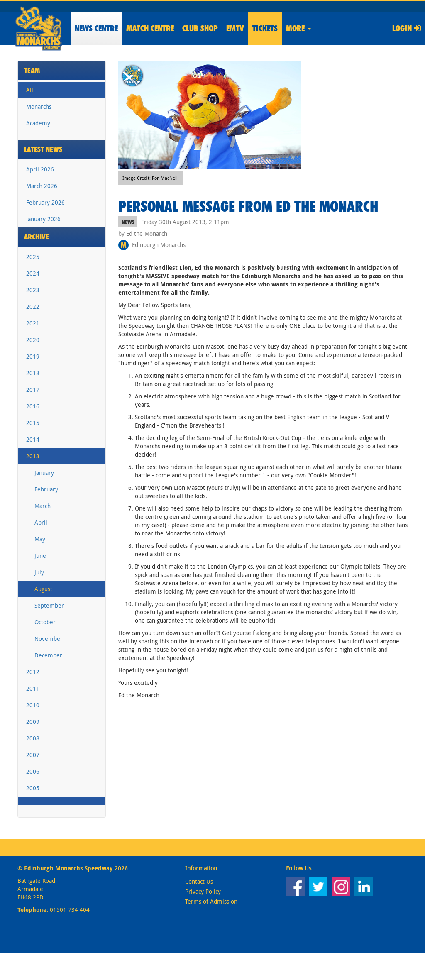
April (40, 522)
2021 (32, 323)
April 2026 (40, 169)
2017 (32, 389)
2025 (32, 257)
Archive (36, 236)
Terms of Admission (211, 901)
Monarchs (38, 106)
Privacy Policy (203, 891)
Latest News (43, 149)
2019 (32, 356)
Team (32, 70)
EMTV (235, 28)
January (44, 472)
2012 (32, 672)
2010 (32, 705)
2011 (32, 688)
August (43, 589)
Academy (38, 123)
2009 (32, 722)
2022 (32, 306)
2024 (32, 273)
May (39, 539)
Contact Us (199, 881)
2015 (32, 423)
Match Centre (150, 28)
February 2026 (45, 202)
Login (406, 28)
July (39, 572)
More (298, 28)
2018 (32, 373)
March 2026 (41, 186)
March (42, 506)
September (49, 605)
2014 (32, 439)
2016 (32, 406)
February (46, 489)
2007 (32, 755)
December (48, 655)
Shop (200, 28)
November (48, 639)
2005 (32, 788)
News (96, 28)
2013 (32, 456)
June (40, 556)
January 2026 (43, 219)
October (45, 622)
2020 (32, 340)
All (29, 90)
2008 (32, 738)
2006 (32, 771)
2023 (32, 290)
